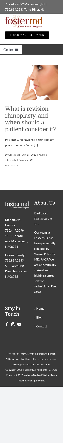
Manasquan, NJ (34, 4)
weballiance (14, 154)
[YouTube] (19, 324)
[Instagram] (13, 324)
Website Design (32, 375)
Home (40, 308)
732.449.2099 (14, 4)
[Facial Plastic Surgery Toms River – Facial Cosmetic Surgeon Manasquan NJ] (23, 16)
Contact (41, 326)
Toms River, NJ (34, 9)
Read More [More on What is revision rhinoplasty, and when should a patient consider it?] (10, 165)
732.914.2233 (14, 9)
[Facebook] (7, 324)
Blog (39, 317)
